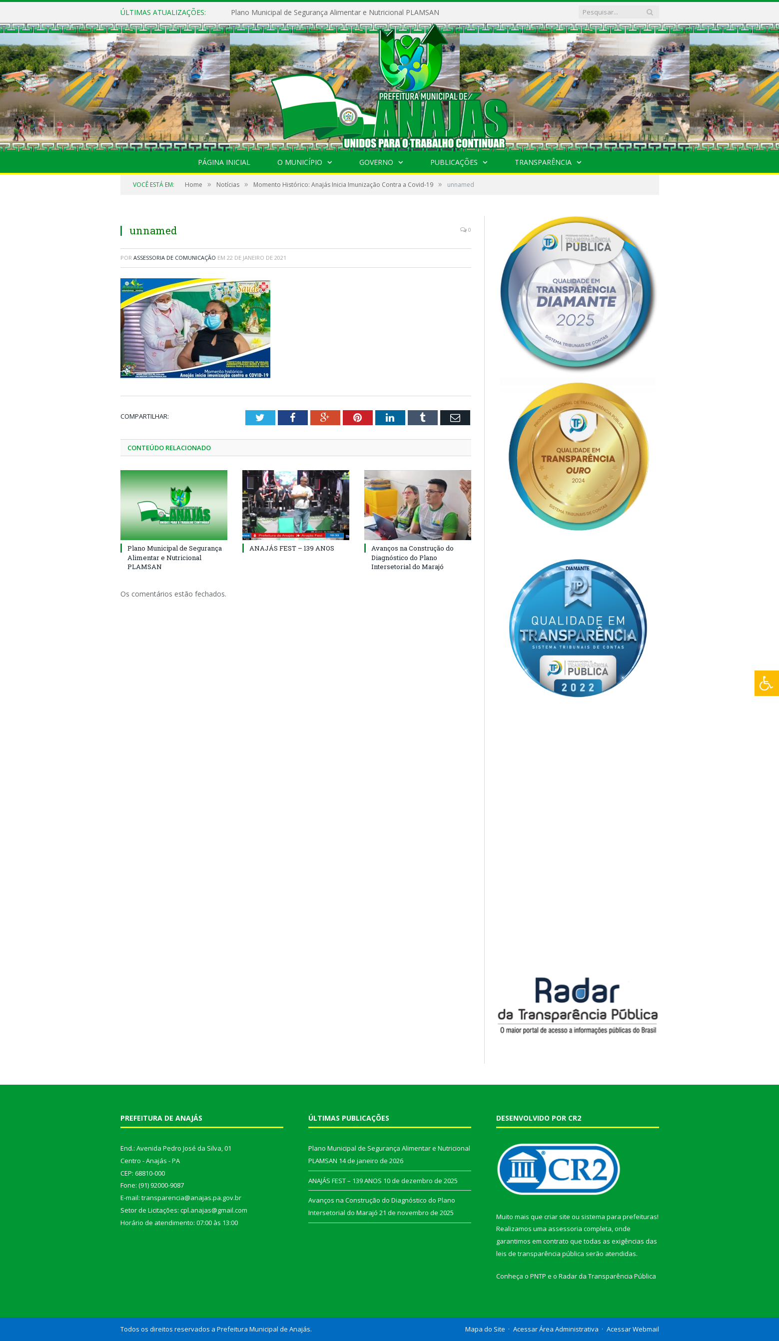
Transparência (543, 162)
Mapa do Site (485, 1329)
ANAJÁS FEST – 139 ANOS (291, 548)
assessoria (565, 1228)
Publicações (454, 162)
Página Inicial (224, 162)
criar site (557, 1216)
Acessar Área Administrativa (556, 1329)
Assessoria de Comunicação (174, 257)
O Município (299, 162)
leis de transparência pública (540, 1253)
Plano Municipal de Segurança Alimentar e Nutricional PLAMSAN (335, 12)
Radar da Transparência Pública (607, 1276)
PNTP (538, 1276)
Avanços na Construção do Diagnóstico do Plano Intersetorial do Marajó (412, 557)
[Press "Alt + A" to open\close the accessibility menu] (767, 683)
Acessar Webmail (633, 1329)
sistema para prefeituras (619, 1216)
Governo (376, 162)
